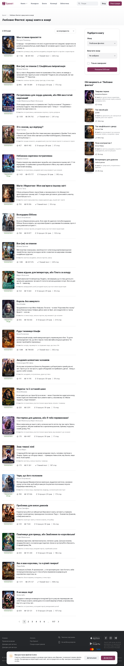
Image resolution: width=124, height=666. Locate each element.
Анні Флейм (21, 304)
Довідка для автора (9, 647)
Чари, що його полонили (29, 475)
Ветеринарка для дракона (106, 160)
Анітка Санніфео (23, 508)
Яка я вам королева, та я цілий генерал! (37, 563)
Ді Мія (97, 112)
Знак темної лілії (25, 446)
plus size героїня (106, 117)
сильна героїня (29, 80)
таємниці (44, 461)
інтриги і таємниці (59, 403)
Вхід (104, 4)
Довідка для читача (9, 644)
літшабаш (50, 520)
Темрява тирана (102, 91)
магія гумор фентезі (31, 200)
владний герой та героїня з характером (60, 51)
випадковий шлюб (52, 606)
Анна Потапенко (23, 334)
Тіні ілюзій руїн (101, 110)
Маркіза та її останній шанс (31, 389)
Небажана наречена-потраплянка (34, 156)
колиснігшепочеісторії (57, 490)
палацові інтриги (100, 134)
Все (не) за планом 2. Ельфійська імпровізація (41, 66)
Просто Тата (21, 188)
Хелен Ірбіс (21, 595)
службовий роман (51, 548)
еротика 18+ (55, 345)
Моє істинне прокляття (29, 37)
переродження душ (45, 200)
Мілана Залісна (22, 69)
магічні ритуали (110, 151)
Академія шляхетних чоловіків (33, 360)
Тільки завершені (96, 63)
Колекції (53, 4)
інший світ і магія (59, 200)
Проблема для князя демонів (32, 505)
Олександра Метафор (25, 363)
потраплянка (28, 112)
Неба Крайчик (100, 162)
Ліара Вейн (21, 566)
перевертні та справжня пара (39, 345)
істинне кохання (40, 520)
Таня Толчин (21, 130)
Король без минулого (28, 301)
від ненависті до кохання (53, 170)
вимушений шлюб (30, 286)
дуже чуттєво (45, 374)
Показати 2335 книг (102, 69)
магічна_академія (108, 149)
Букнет (4, 15)
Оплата (32, 638)
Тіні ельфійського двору (105, 126)
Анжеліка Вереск (101, 94)
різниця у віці (28, 51)
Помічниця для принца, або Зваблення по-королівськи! (46, 534)
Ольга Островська (23, 217)
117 (53, 622)
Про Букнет (34, 641)
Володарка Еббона (27, 214)
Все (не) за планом (27, 243)
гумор (50, 258)
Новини (5, 638)
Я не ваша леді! (25, 592)
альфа (26, 345)
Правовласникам (8, 641)
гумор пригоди (40, 80)
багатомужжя (29, 577)
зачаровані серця (113, 134)
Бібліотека (64, 4)
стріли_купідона (54, 112)
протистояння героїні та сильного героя (60, 141)
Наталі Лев (99, 129)
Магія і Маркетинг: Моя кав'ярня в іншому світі (41, 185)
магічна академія (40, 51)
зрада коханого (29, 141)
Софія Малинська (23, 101)
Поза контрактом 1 (103, 143)
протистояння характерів (55, 229)
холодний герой (39, 606)
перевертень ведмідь (41, 490)
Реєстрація (115, 4)
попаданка (38, 577)
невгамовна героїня (41, 112)
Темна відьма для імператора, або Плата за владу (44, 272)
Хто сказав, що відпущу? (30, 127)
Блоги (44, 4)
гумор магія (106, 165)
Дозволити (108, 658)
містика (26, 461)
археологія (106, 116)
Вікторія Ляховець (24, 40)
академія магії (41, 141)
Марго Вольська (37, 101)
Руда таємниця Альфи (28, 331)
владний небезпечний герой (104, 99)
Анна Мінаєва (22, 392)
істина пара (50, 80)
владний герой (40, 229)
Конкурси (35, 4)
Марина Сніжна (22, 159)
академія (27, 374)
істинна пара (28, 315)
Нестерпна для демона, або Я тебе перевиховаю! (43, 418)
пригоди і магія (29, 520)
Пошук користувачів (37, 644)
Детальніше (91, 658)
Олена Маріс (21, 449)
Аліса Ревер (99, 146)
